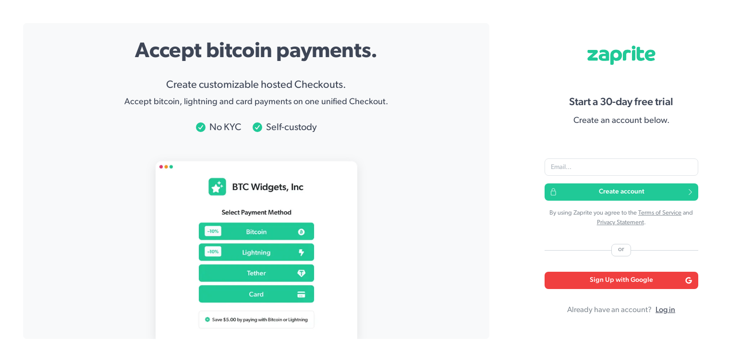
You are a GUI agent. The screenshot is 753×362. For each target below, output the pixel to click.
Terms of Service (659, 213)
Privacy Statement (620, 222)
